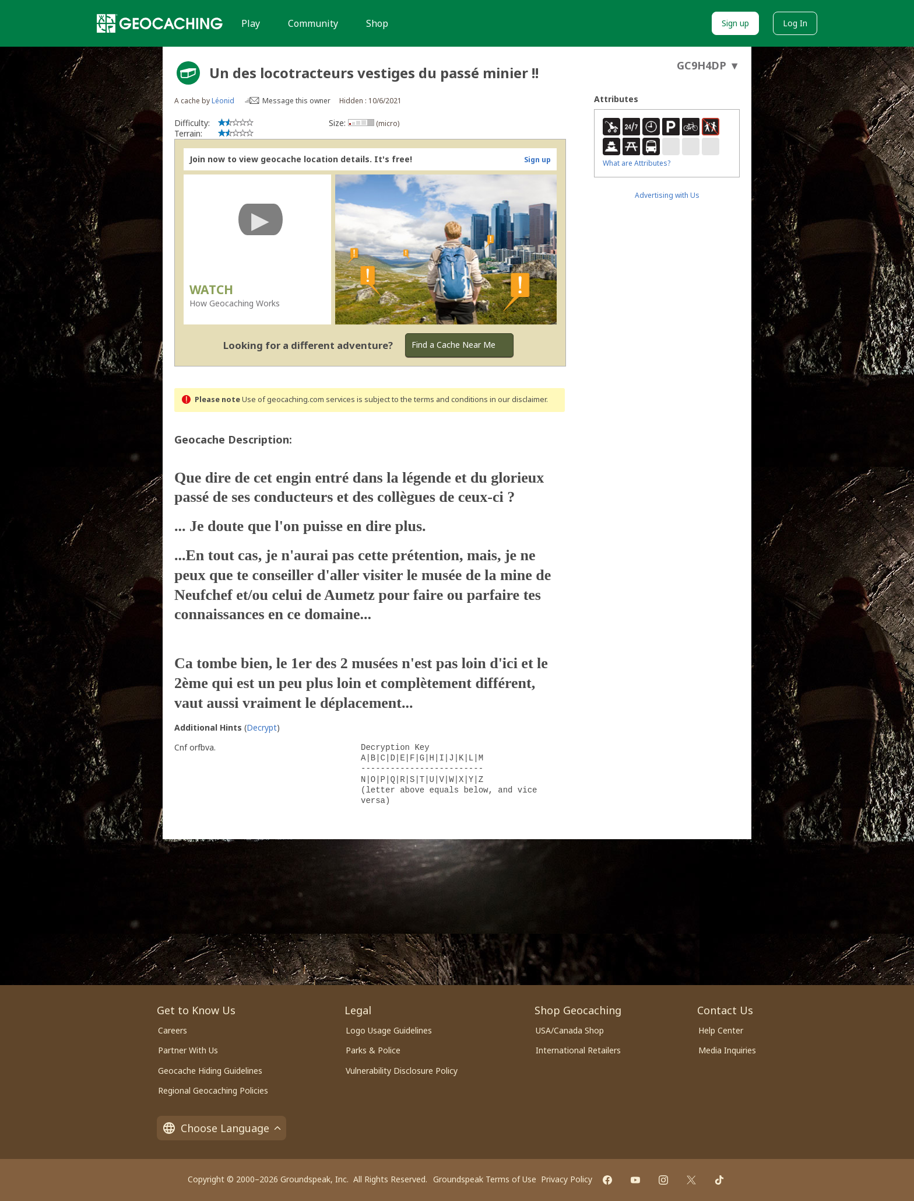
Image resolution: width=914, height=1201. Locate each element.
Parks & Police (373, 1050)
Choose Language (221, 1128)
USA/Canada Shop (570, 1030)
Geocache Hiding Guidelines (210, 1070)
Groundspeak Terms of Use (484, 1179)
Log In (795, 23)
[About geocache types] (188, 73)
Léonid (223, 101)
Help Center (720, 1030)
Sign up (735, 23)
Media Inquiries (727, 1050)
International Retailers (578, 1050)
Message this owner (296, 101)
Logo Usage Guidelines (389, 1030)
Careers (172, 1030)
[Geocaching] (160, 23)
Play (250, 23)
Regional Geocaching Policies (213, 1090)
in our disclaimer (518, 399)
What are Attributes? (636, 163)
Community (313, 23)
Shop (377, 23)
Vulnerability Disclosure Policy (402, 1070)
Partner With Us (188, 1050)
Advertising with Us (667, 195)
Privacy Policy (566, 1179)
